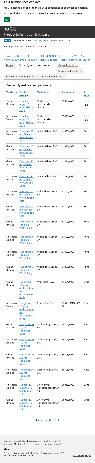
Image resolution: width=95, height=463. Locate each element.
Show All (8, 56)
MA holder (43, 92)
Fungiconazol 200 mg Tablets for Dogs (26, 359)
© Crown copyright (82, 455)
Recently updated (48, 59)
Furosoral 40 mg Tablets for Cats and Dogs (26, 136)
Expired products (68, 65)
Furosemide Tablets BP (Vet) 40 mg (26, 224)
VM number (69, 92)
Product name (24, 94)
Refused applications (52, 76)
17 (54, 419)
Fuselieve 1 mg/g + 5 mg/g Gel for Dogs (26, 105)
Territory (11, 92)
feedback (42, 40)
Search (86, 59)
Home (9, 65)
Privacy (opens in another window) (43, 441)
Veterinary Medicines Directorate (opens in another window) (32, 444)
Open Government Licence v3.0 (49, 453)
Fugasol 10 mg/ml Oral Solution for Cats (26, 389)
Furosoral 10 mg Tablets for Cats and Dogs (26, 166)
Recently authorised (70, 59)
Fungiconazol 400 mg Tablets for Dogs (26, 329)
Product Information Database (26, 34)
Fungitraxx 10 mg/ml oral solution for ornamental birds (26, 289)
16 (50, 419)
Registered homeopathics (20, 76)
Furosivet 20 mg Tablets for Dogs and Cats (26, 196)
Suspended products (70, 71)
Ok (6, 19)
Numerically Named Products (20, 59)
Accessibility (19, 441)
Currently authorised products (36, 65)
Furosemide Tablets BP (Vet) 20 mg (26, 255)
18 (57, 419)
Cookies (71, 13)
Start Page (9, 46)
